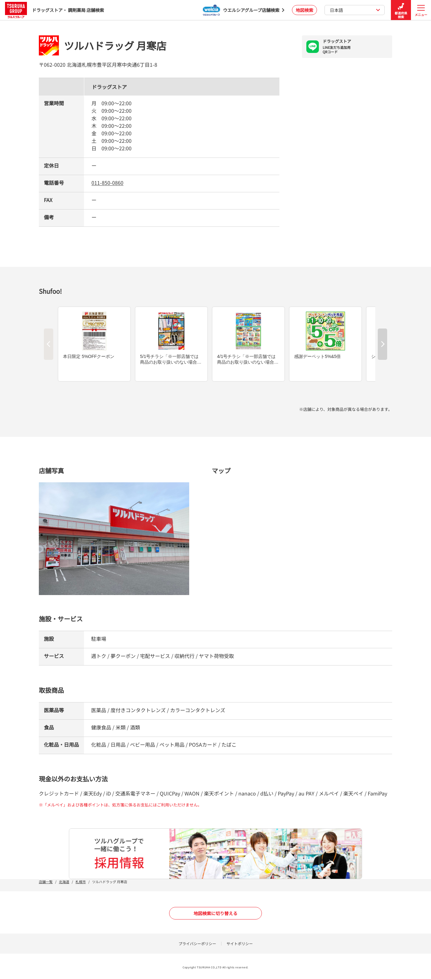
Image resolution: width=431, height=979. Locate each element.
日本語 (355, 10)
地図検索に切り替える (215, 913)
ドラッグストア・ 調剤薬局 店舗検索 (54, 10)
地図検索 (304, 10)
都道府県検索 (401, 10)
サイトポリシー (239, 943)
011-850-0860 (107, 182)
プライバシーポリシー (197, 943)
